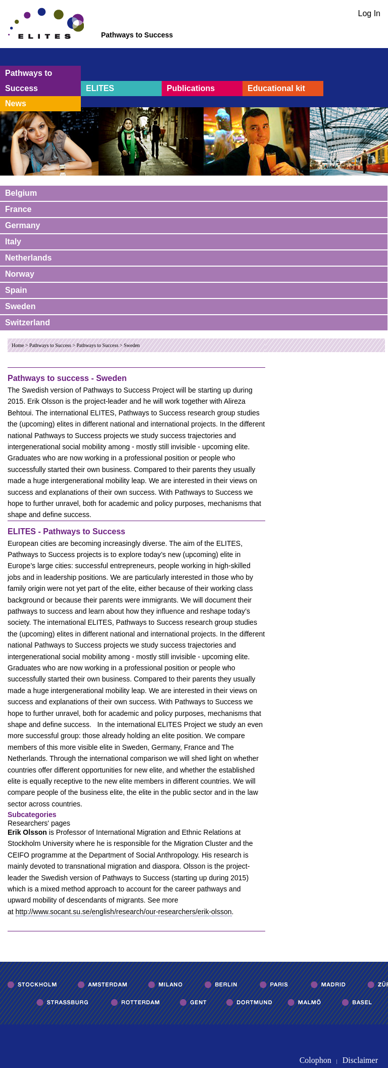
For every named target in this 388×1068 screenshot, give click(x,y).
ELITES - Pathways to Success (66, 531)
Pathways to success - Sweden (67, 378)
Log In (369, 13)
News (15, 103)
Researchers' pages (39, 823)
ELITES (100, 88)
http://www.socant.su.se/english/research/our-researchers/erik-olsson (124, 912)
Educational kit (276, 88)
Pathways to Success (28, 81)
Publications (191, 88)
